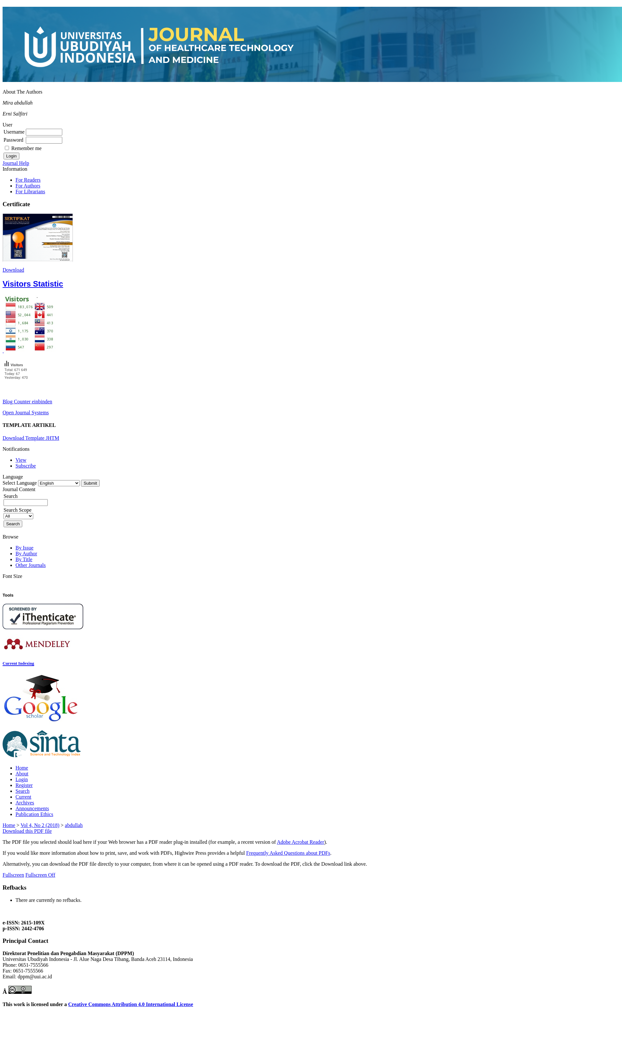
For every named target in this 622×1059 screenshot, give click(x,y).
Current (23, 797)
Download (13, 270)
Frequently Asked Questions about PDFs (288, 853)
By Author (26, 553)
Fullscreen (13, 875)
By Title (23, 559)
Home (21, 768)
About (21, 773)
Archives (24, 802)
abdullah (74, 825)
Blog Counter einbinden (27, 401)
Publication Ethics (34, 814)
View (20, 460)
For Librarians (30, 191)
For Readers (28, 180)
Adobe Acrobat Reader (300, 842)
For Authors (27, 185)
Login (21, 779)
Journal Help (16, 163)
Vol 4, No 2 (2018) (40, 825)
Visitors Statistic (33, 283)
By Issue (24, 547)
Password (13, 140)
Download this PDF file (27, 831)
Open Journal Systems (26, 412)
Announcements (32, 808)
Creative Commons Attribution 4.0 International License (130, 1004)
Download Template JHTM (31, 438)
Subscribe (25, 466)
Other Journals (30, 565)
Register (24, 785)
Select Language (20, 483)
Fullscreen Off (40, 875)
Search (22, 791)
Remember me (26, 148)
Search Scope (18, 513)
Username (14, 132)
